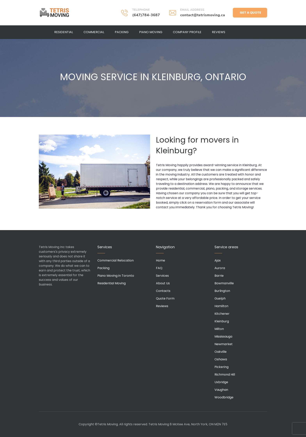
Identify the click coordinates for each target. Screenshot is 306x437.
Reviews (218, 32)
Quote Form (165, 298)
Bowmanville (224, 283)
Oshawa (220, 359)
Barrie (219, 275)
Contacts (163, 291)
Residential (63, 32)
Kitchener (222, 313)
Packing (122, 32)
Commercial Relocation (115, 260)
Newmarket (223, 344)
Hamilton (221, 306)
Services (162, 275)
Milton (219, 329)
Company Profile (187, 32)
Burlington (222, 291)
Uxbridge (221, 382)
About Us (163, 283)
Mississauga (223, 336)
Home (160, 260)
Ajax (217, 260)
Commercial (94, 32)
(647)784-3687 (146, 15)
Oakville (220, 351)
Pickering (221, 367)
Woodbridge (223, 397)
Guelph (220, 298)
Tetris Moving (54, 12)
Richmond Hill (224, 374)
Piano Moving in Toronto (115, 275)
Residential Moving (111, 283)
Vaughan (221, 389)
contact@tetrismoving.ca (202, 15)
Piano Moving (150, 32)
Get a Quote (250, 12)
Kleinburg (221, 321)
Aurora (219, 268)
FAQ (159, 268)
